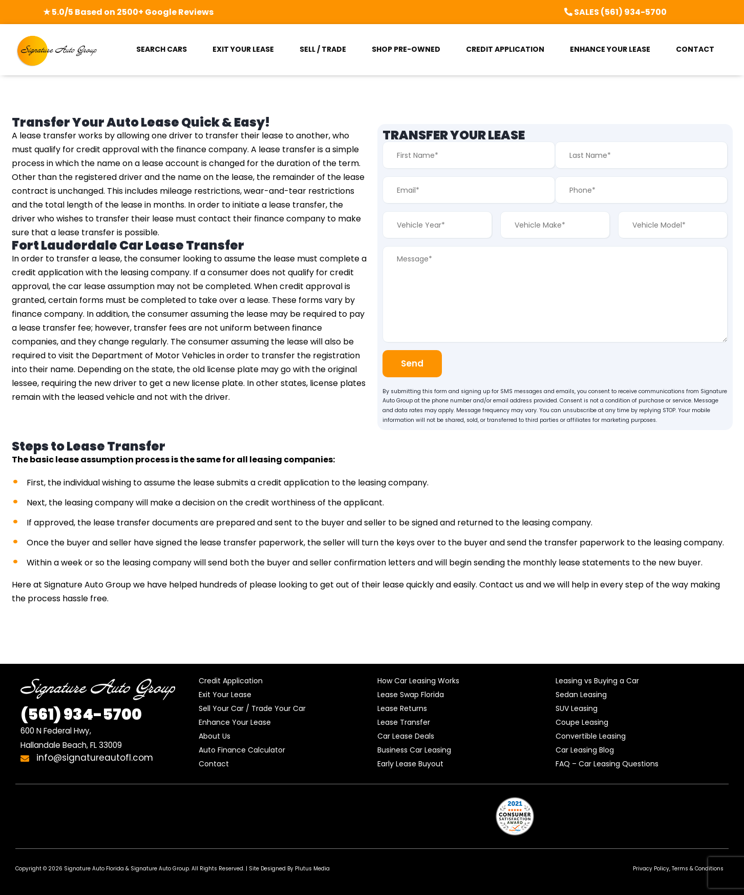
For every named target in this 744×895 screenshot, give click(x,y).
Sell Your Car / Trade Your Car (252, 708)
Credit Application (231, 681)
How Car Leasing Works (418, 681)
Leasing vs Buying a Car (597, 681)
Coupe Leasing (582, 722)
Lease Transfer (403, 722)
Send (414, 363)
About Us (214, 736)
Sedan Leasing (581, 694)
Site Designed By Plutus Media (289, 868)
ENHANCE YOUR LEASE (610, 49)
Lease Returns (402, 708)
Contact (214, 764)
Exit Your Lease (225, 694)
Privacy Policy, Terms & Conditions (678, 868)
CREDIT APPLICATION (505, 49)
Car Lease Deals (405, 736)
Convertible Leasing (591, 736)
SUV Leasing (577, 708)
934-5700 (81, 714)
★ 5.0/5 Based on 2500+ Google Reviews (128, 12)
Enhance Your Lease (235, 722)
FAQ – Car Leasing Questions (607, 764)
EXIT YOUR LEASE (243, 49)
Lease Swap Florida (410, 694)
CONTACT (695, 49)
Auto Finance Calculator (242, 750)
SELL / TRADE (323, 49)
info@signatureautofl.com (86, 757)
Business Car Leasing (414, 750)
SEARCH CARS (161, 49)
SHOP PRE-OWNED (406, 49)
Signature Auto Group (160, 868)
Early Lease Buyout (410, 764)
